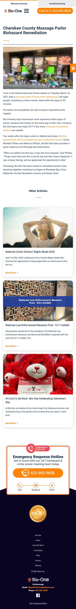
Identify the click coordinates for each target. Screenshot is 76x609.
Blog (38, 555)
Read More (10, 273)
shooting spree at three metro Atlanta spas (37, 96)
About (38, 540)
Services (38, 535)
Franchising (38, 550)
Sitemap (38, 565)
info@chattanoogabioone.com (41, 587)
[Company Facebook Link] (38, 595)
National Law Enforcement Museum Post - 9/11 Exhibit (37, 325)
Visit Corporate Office (38, 603)
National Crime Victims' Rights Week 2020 (30, 251)
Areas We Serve (38, 545)
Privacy (38, 560)
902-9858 (41, 590)
